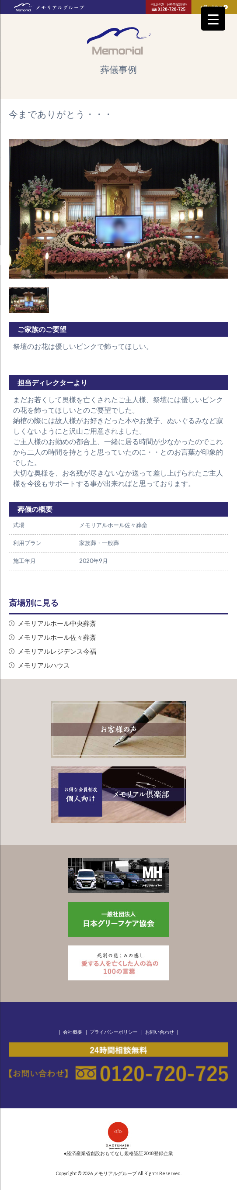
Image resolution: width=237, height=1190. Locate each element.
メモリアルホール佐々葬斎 (56, 637)
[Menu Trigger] (213, 19)
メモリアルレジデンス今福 (56, 651)
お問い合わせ (159, 1032)
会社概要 (72, 1032)
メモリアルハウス (43, 665)
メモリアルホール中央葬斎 (56, 623)
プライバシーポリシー (114, 1032)
